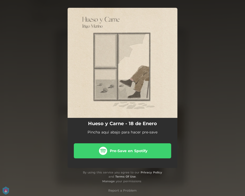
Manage (108, 181)
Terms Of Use (125, 176)
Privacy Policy (151, 172)
